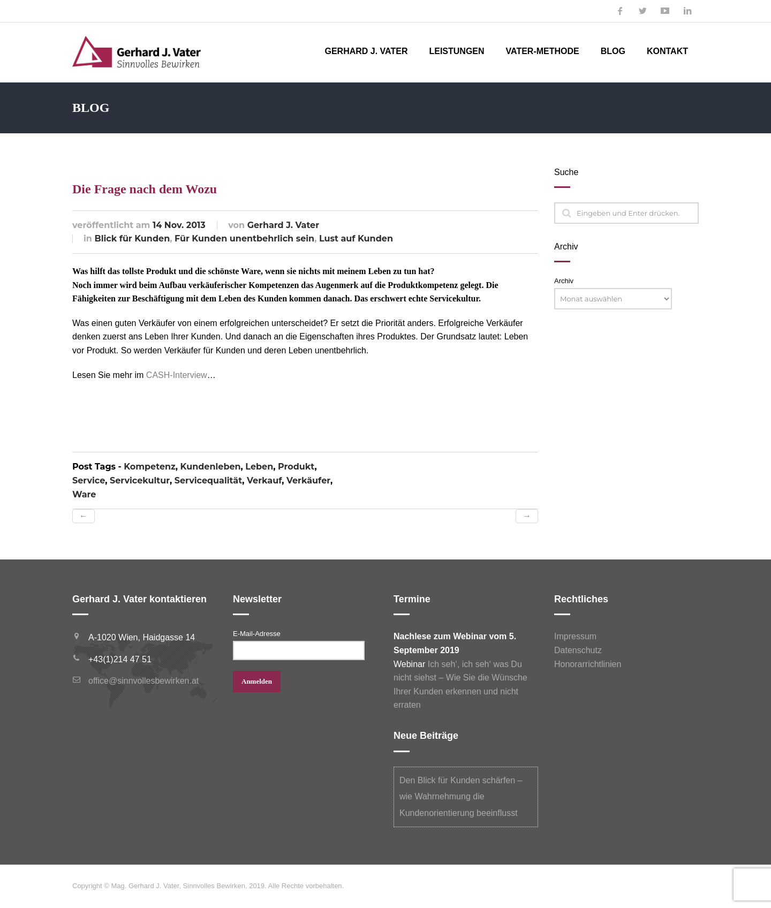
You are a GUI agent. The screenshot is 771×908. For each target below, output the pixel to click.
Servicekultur (140, 480)
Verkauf (264, 480)
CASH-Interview (176, 375)
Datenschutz (578, 650)
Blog (613, 51)
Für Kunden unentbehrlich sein (244, 238)
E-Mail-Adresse (257, 634)
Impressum (575, 636)
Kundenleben (210, 466)
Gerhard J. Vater (365, 51)
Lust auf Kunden (356, 238)
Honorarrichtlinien (587, 664)
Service (88, 480)
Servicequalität (208, 480)
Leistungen (456, 51)
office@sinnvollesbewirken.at (143, 680)
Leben (259, 466)
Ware (84, 494)
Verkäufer (308, 480)
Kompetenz (150, 466)
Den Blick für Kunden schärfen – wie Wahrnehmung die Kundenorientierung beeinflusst (460, 797)
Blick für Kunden (132, 238)
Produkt (296, 466)
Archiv (563, 281)
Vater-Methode (542, 51)
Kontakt (667, 51)
